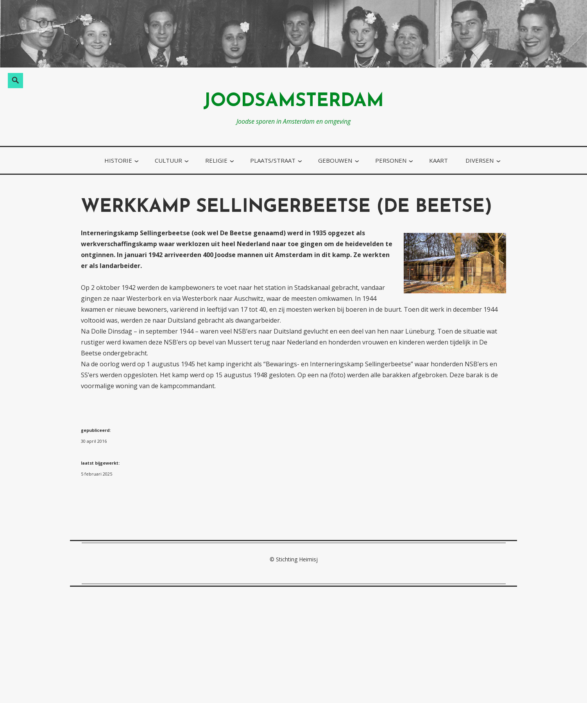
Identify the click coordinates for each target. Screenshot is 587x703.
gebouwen (335, 160)
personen (390, 160)
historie (118, 160)
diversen (479, 160)
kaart (438, 160)
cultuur (168, 160)
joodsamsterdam (293, 101)
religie (216, 160)
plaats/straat (272, 160)
